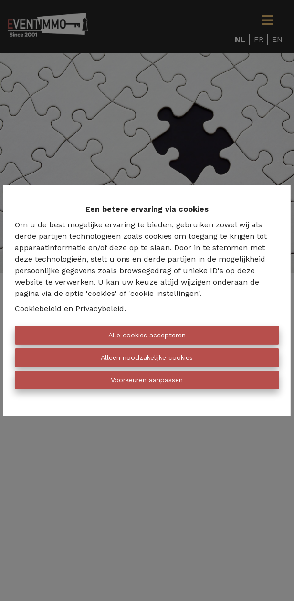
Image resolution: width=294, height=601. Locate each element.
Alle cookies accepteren (147, 335)
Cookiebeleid (38, 308)
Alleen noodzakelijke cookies (147, 357)
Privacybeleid (99, 308)
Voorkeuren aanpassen (147, 380)
